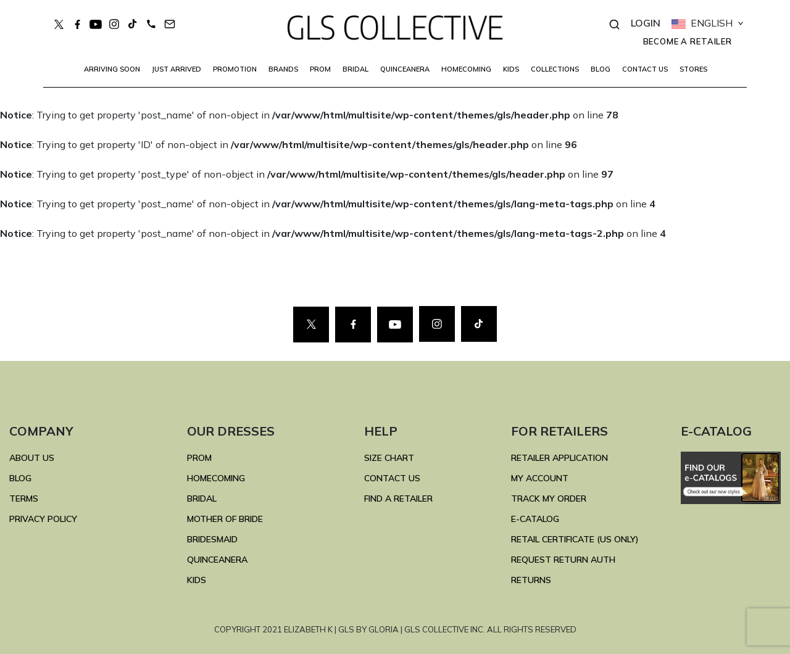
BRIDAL (202, 498)
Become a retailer (687, 41)
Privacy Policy (43, 518)
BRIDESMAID (212, 539)
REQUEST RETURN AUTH (563, 559)
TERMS (23, 498)
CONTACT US (645, 69)
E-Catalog (535, 518)
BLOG (600, 69)
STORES (693, 69)
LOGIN (645, 23)
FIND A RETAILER (398, 498)
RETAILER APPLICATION (559, 457)
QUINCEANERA (405, 69)
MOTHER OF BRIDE (225, 518)
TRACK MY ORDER (548, 498)
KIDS (511, 69)
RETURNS (531, 580)
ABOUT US (31, 457)
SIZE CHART (389, 457)
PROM (320, 69)
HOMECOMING (466, 69)
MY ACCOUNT (539, 478)
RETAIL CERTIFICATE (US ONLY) (575, 539)
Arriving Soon (112, 69)
